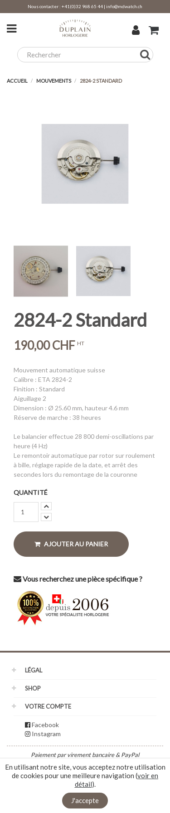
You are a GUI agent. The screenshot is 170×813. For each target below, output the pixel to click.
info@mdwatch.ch (124, 6)
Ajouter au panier (71, 544)
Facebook (45, 724)
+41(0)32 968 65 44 (82, 6)
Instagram (46, 734)
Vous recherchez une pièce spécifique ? (78, 578)
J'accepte (85, 800)
